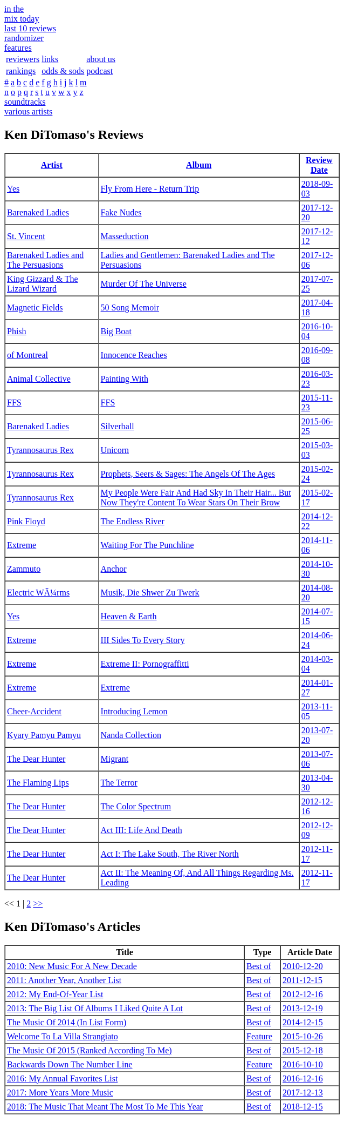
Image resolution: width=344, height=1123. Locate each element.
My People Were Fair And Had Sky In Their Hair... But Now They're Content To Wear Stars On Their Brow (196, 497)
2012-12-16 (303, 994)
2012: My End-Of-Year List (55, 994)
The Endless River (132, 521)
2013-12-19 (303, 1008)
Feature (259, 1036)
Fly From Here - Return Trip (150, 188)
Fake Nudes (121, 212)
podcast (99, 71)
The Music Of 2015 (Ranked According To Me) (89, 1050)
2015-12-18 (303, 1050)
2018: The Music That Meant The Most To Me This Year (105, 1106)
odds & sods (63, 71)
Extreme (21, 545)
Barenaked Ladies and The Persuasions (45, 260)
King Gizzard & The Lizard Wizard (42, 283)
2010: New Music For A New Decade (72, 966)
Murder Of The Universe (144, 283)
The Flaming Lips (38, 782)
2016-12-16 (303, 1078)
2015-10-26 (303, 1036)
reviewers (22, 59)
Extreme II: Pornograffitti (145, 663)
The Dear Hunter (36, 758)
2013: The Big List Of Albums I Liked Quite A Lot (95, 1008)
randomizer (24, 38)
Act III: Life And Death (141, 830)
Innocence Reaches (134, 355)
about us (100, 59)
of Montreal (27, 355)
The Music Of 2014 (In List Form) (66, 1022)
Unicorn (115, 450)
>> (38, 903)
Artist (52, 165)
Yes (13, 188)
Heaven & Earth (129, 616)
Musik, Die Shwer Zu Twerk (150, 592)
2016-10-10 (303, 1064)
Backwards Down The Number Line (70, 1064)
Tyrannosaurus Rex (40, 450)
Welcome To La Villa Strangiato (62, 1036)
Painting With (124, 378)
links (50, 59)
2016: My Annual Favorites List (62, 1078)
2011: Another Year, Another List (64, 980)
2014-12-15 (303, 1022)
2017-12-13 (303, 1092)
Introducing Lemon (134, 711)
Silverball (117, 426)
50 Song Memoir (130, 307)
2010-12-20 (303, 966)
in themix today (21, 13)
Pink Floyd (26, 521)
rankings (21, 71)
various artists (28, 111)
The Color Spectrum (136, 806)
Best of (258, 966)
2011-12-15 (302, 980)
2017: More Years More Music (60, 1092)
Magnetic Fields (35, 307)
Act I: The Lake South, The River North (170, 853)
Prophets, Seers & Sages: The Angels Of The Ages (188, 473)
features (18, 47)
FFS (14, 402)
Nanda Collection (131, 735)
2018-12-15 (303, 1106)
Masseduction (125, 236)
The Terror (119, 782)
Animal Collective (39, 378)
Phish (16, 331)
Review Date (319, 164)
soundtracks (24, 101)
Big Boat (116, 331)
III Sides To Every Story (143, 640)
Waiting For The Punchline (147, 545)
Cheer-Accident (34, 711)
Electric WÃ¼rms (38, 592)
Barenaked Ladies (38, 212)
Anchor (114, 568)
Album (198, 165)
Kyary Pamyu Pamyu (44, 735)
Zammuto (23, 568)
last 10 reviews (30, 28)
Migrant (115, 758)
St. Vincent (26, 236)
